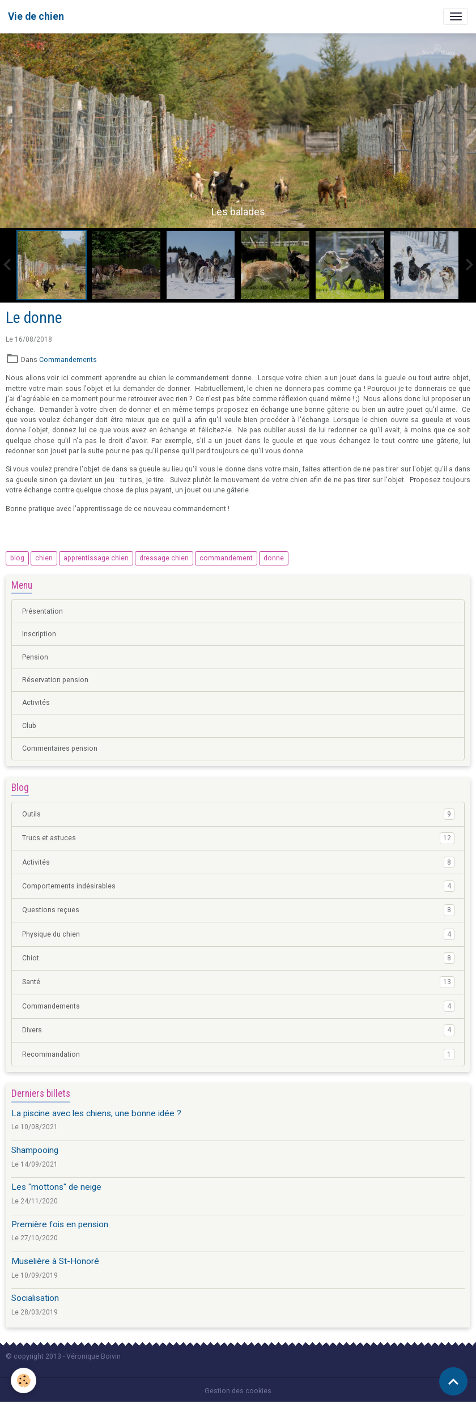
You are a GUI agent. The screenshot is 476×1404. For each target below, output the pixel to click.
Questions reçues (238, 910)
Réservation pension (55, 680)
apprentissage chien (96, 558)
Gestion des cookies (238, 1391)
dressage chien (164, 558)
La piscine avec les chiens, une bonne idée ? (96, 1113)
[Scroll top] (453, 1381)
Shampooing (34, 1150)
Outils (238, 814)
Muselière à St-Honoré (55, 1261)
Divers (238, 1030)
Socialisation (35, 1298)
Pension (35, 657)
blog (17, 558)
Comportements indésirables (238, 886)
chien (44, 558)
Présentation (42, 611)
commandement (226, 558)
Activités (36, 703)
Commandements (68, 360)
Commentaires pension (59, 748)
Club (29, 726)
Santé (238, 982)
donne (274, 558)
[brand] (36, 16)
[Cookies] (24, 1380)
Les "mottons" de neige (56, 1187)
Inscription (39, 634)
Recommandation (238, 1054)
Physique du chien (238, 934)
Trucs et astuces (238, 838)
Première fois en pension (59, 1224)
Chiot (238, 958)
